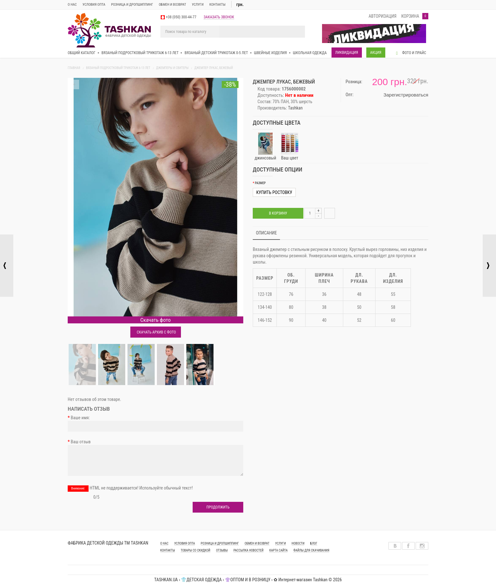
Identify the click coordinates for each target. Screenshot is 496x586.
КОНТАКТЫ (167, 550)
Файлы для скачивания (311, 550)
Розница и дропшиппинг (132, 5)
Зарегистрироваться (405, 94)
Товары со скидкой (195, 550)
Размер (260, 183)
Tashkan (295, 107)
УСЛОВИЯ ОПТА (184, 543)
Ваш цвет (289, 146)
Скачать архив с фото (155, 332)
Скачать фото (155, 320)
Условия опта (94, 5)
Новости (298, 543)
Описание (266, 232)
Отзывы (222, 550)
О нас (72, 5)
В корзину (278, 213)
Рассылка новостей (248, 550)
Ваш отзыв (81, 441)
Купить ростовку (274, 192)
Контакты (217, 5)
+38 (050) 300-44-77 (181, 17)
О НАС (164, 543)
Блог (314, 543)
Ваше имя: (80, 417)
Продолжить (217, 507)
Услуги (197, 5)
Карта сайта (278, 550)
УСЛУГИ (280, 543)
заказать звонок (219, 17)
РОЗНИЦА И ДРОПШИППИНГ (220, 543)
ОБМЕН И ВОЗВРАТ (172, 5)
